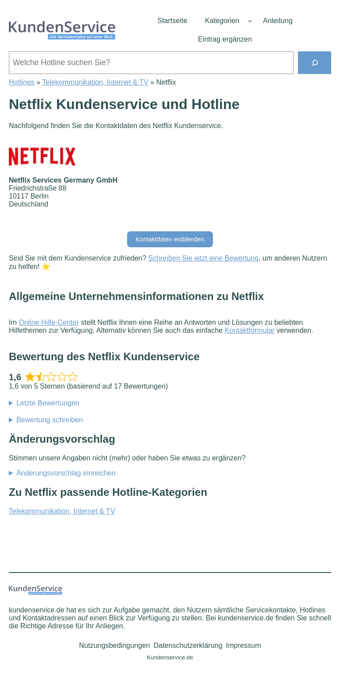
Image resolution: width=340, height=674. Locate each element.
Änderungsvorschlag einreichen (66, 473)
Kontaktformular (249, 330)
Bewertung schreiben (49, 420)
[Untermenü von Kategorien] (250, 21)
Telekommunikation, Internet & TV (95, 82)
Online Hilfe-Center (49, 322)
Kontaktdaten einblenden (170, 239)
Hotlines (22, 82)
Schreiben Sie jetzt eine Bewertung (203, 258)
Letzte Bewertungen (47, 403)
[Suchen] (314, 62)
